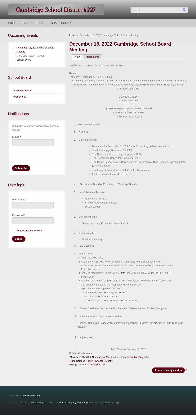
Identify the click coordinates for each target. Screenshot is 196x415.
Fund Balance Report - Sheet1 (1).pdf (90, 360)
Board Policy (61, 23)
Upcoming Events (22, 90)
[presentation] (41, 157)
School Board (33, 23)
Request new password (29, 230)
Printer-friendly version (168, 370)
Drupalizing (36, 402)
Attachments (92, 56)
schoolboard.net (31, 395)
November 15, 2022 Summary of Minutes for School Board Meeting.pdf (108, 357)
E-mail (16, 136)
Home (12, 23)
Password (18, 215)
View (78, 56)
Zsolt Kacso (109, 402)
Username (18, 199)
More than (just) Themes (72, 402)
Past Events (19, 96)
